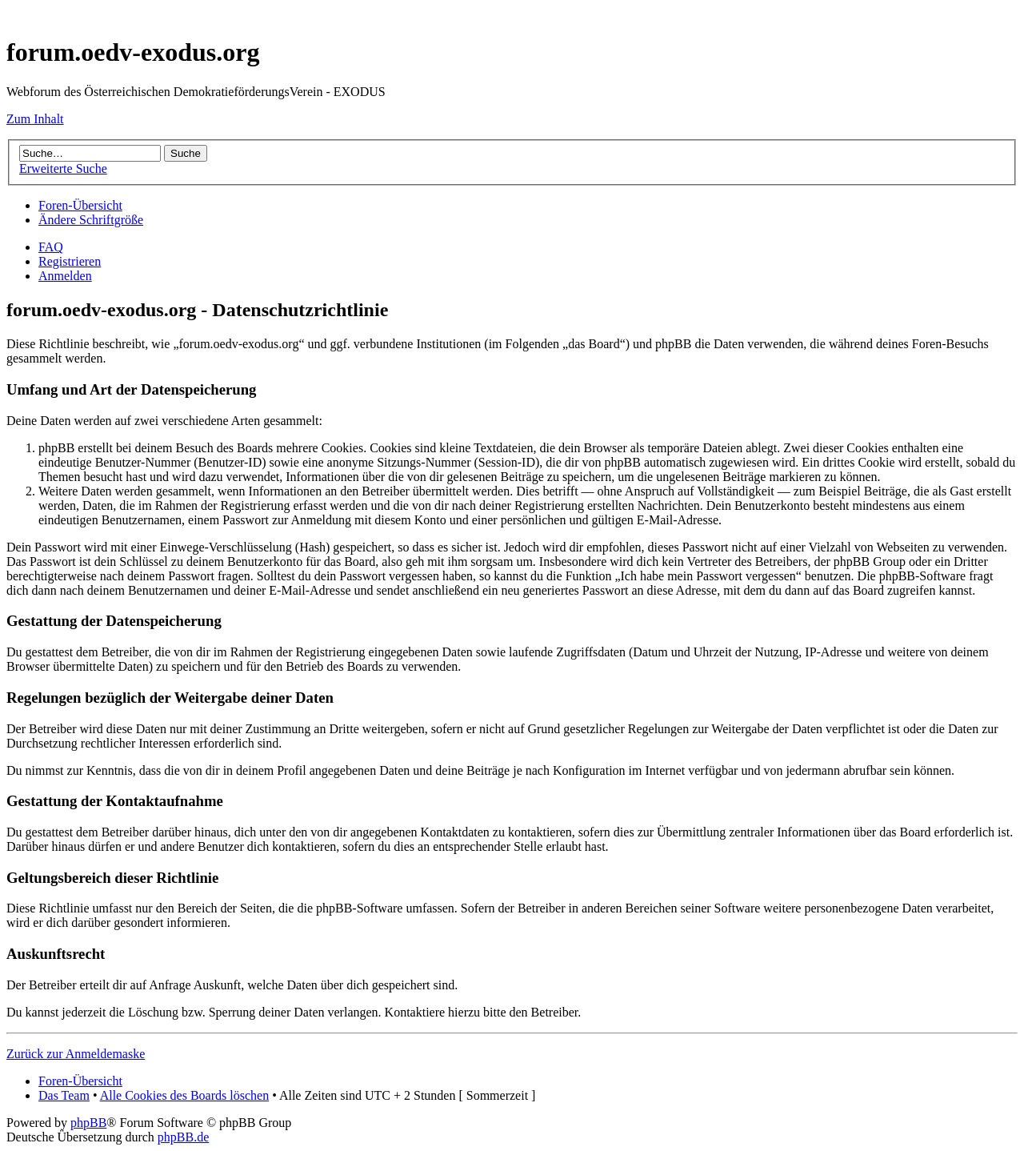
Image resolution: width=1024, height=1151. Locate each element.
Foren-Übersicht (80, 205)
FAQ (50, 247)
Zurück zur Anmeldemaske (75, 1054)
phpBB (88, 1122)
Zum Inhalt (35, 119)
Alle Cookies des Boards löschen (185, 1095)
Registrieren (69, 261)
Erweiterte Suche (63, 168)
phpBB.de (183, 1137)
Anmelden (65, 276)
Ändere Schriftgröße (90, 220)
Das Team (64, 1095)
